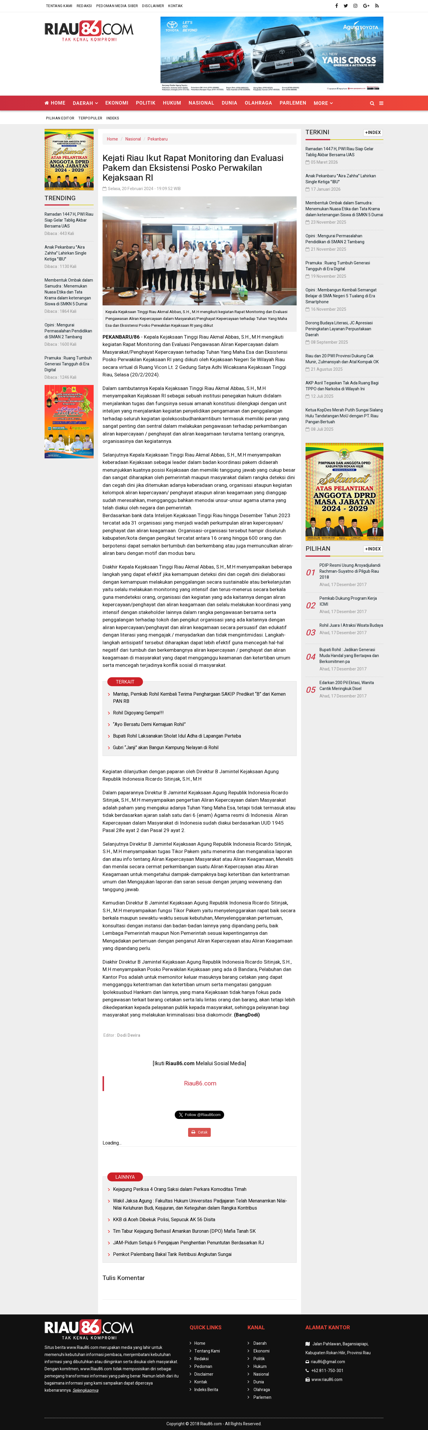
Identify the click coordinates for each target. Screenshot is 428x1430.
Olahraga (258, 103)
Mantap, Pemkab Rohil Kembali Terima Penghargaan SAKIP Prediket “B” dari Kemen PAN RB (199, 698)
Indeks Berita (206, 1390)
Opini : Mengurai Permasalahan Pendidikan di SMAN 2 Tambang (68, 331)
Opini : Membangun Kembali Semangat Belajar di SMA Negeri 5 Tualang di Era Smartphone (341, 296)
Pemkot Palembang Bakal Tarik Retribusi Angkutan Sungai (172, 1254)
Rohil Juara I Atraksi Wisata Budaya (351, 625)
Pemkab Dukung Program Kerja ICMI (348, 601)
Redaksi (84, 6)
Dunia (229, 103)
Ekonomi (117, 103)
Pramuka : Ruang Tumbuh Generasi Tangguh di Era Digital (68, 364)
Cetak (199, 1132)
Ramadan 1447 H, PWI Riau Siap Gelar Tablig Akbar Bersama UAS (69, 220)
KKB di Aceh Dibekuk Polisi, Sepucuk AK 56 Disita (164, 1219)
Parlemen (293, 103)
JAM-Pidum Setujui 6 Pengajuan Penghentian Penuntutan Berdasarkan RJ (188, 1242)
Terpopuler (90, 118)
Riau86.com (200, 1083)
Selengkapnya (85, 1390)
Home (55, 103)
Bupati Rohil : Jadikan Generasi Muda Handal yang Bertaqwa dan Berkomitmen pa (349, 656)
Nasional (201, 103)
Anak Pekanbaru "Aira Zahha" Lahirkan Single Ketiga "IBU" (65, 253)
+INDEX (373, 133)
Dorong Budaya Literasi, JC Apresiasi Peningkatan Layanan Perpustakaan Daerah (339, 329)
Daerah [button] (83, 103)
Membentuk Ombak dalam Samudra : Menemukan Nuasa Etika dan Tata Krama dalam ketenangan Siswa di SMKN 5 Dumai (69, 292)
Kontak (175, 6)
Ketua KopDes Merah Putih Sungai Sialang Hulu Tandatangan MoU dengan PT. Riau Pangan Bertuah (344, 416)
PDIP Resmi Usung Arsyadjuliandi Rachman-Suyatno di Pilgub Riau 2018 (350, 571)
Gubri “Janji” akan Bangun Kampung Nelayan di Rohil (165, 747)
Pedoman (203, 1366)
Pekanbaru (158, 139)
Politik (145, 103)
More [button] (321, 103)
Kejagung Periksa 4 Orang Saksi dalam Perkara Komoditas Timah (179, 1189)
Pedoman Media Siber (117, 6)
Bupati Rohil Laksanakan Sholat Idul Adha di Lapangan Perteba (177, 736)
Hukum (172, 103)
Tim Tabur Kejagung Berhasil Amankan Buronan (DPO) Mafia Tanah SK (184, 1231)
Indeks (112, 118)
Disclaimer (153, 6)
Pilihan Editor (60, 118)
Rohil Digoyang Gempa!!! (138, 712)
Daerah (260, 1343)
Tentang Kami (59, 6)
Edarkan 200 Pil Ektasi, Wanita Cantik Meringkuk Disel (347, 686)
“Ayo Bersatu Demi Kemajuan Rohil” (149, 724)
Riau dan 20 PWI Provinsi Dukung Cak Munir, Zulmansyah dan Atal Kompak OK (342, 359)
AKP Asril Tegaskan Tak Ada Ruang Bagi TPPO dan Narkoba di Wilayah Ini (342, 386)
